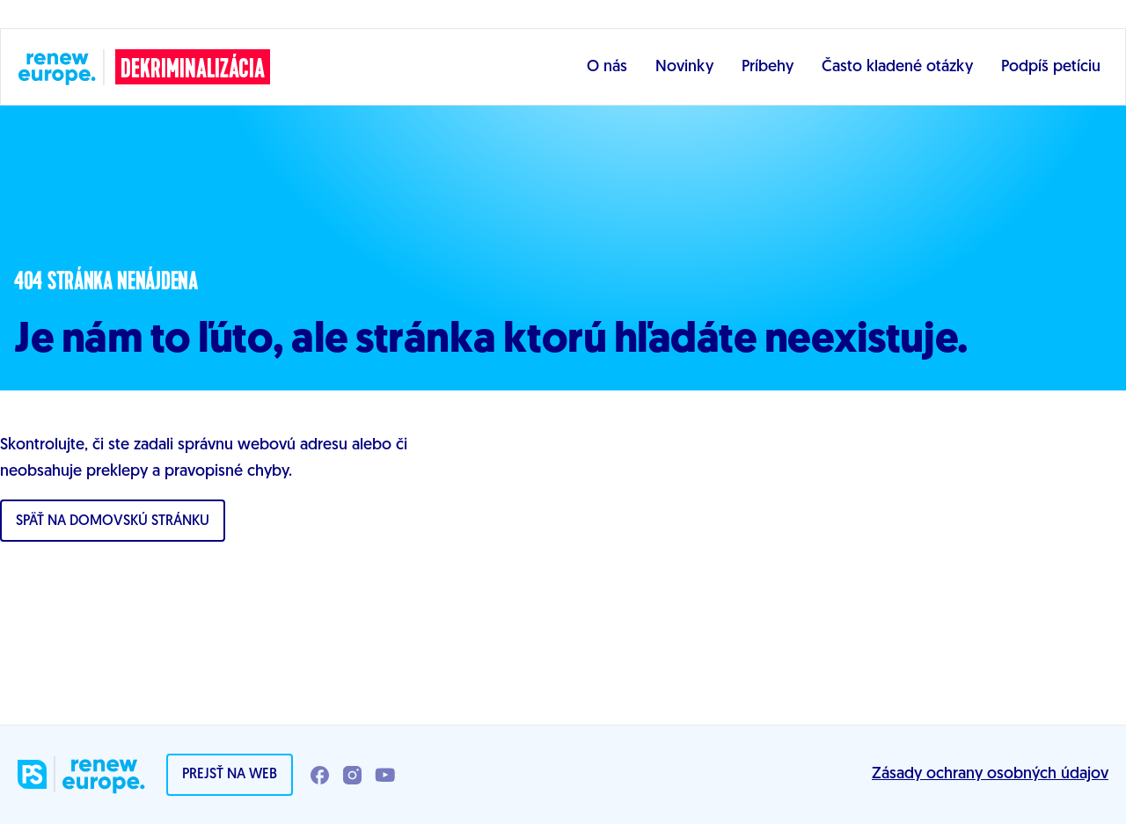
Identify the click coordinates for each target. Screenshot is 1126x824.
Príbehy (767, 67)
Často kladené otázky (897, 67)
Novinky (684, 67)
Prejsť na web (229, 775)
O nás (607, 67)
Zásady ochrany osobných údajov (990, 774)
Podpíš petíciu (1050, 67)
